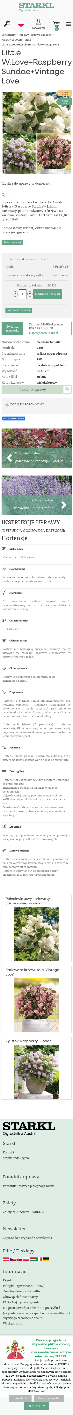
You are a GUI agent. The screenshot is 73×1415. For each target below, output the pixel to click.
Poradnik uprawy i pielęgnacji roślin (28, 1186)
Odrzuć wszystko (49, 1398)
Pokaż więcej (12, 242)
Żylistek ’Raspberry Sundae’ (29, 1041)
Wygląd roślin (13, 1323)
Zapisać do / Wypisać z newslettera (27, 1238)
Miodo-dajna (65, 93)
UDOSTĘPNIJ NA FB (14, 418)
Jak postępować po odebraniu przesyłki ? (31, 1307)
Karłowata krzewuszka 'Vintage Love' (32, 972)
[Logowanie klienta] (38, 24)
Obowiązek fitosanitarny (20, 1297)
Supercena (65, 102)
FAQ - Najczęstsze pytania (21, 1302)
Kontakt (8, 1152)
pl (21, 24)
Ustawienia (20, 1398)
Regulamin (10, 1280)
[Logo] (36, 8)
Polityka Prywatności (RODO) (23, 1286)
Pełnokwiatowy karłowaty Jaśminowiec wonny (28, 901)
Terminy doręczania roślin (21, 1291)
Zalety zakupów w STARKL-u (23, 1212)
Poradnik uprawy (32, 389)
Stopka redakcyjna (16, 1158)
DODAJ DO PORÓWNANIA (27, 404)
